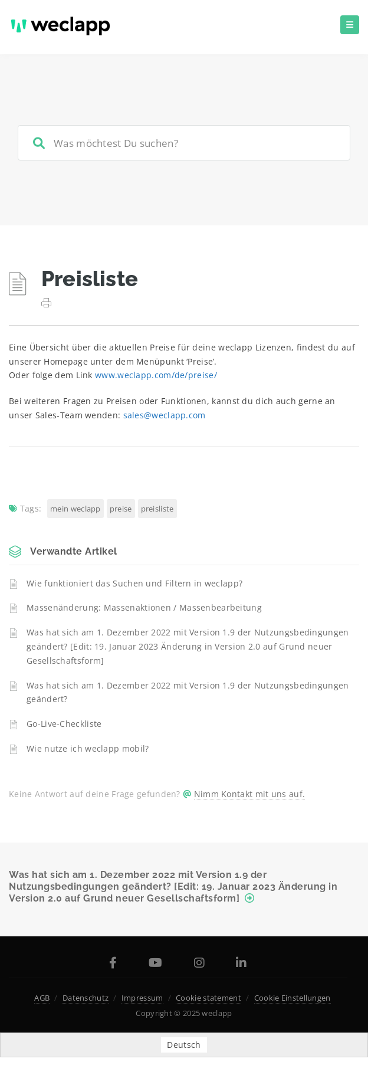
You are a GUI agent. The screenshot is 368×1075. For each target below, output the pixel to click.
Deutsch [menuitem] (184, 1044)
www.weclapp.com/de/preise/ (156, 375)
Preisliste (157, 508)
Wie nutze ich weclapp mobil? (88, 748)
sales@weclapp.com (164, 415)
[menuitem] (183, 1045)
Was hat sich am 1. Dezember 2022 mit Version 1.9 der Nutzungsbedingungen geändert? (188, 692)
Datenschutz (86, 997)
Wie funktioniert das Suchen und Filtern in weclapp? (134, 583)
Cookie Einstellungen (292, 997)
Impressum (142, 997)
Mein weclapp (75, 508)
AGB (42, 997)
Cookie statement (208, 997)
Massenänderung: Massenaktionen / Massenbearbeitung (144, 607)
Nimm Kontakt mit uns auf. (249, 793)
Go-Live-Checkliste (64, 723)
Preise (121, 508)
